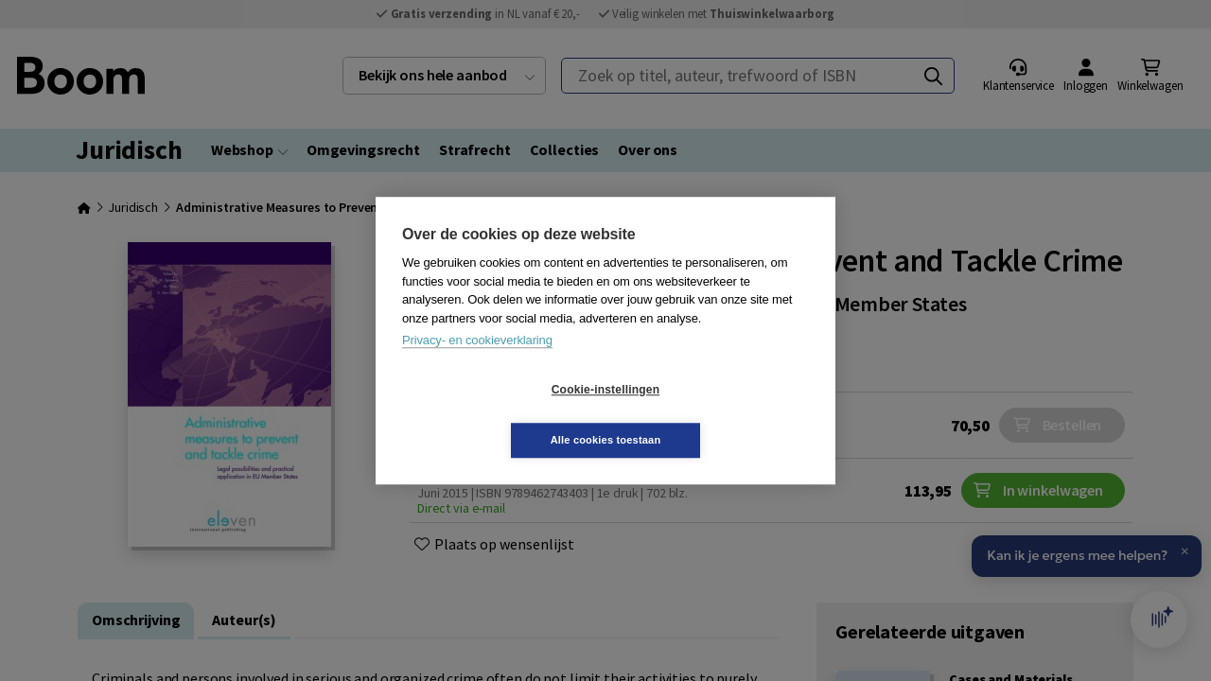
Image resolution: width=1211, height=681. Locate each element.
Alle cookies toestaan (718, 414)
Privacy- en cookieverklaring (477, 365)
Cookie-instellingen (493, 415)
